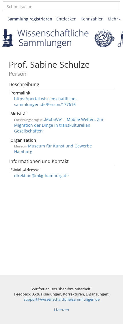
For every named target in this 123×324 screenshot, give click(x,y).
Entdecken (66, 19)
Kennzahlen (92, 19)
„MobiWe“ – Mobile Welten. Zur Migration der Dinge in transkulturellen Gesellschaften (59, 125)
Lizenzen (61, 309)
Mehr (114, 19)
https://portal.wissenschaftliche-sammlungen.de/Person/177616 (45, 101)
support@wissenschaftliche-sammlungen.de (62, 299)
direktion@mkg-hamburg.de (41, 175)
